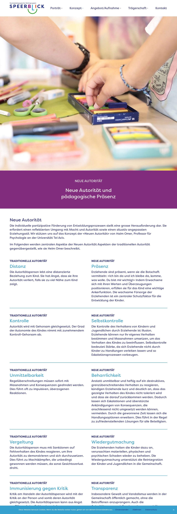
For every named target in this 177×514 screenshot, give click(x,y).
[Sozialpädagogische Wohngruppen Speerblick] (27, 8)
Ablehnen (137, 509)
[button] (61, 8)
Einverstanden (121, 509)
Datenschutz (151, 509)
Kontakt (161, 8)
